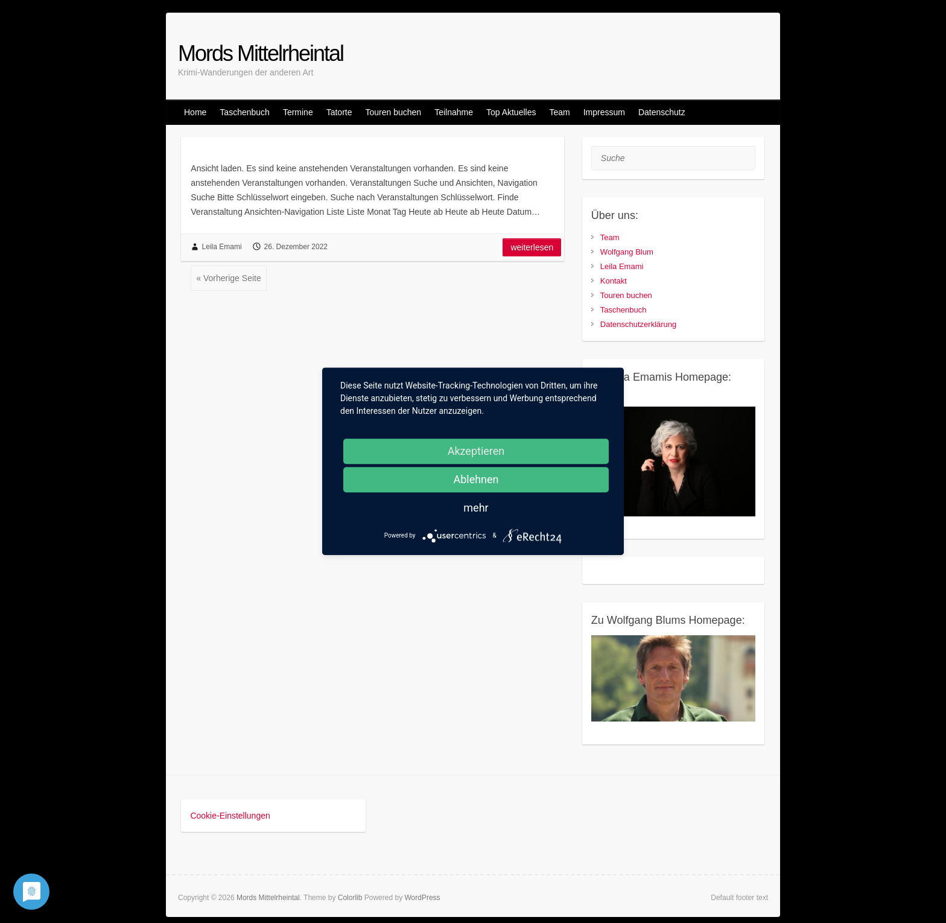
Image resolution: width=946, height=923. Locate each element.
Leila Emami (222, 247)
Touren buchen (393, 112)
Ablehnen (475, 479)
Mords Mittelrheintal (260, 53)
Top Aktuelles (511, 112)
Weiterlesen (531, 247)
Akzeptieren (476, 451)
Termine (298, 112)
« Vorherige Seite (228, 278)
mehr (475, 507)
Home (195, 112)
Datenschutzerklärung (638, 324)
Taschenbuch (245, 112)
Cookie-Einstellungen (230, 815)
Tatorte (339, 112)
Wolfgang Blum (626, 251)
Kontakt (613, 280)
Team (559, 112)
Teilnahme (453, 112)
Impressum (604, 112)
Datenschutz (661, 112)
